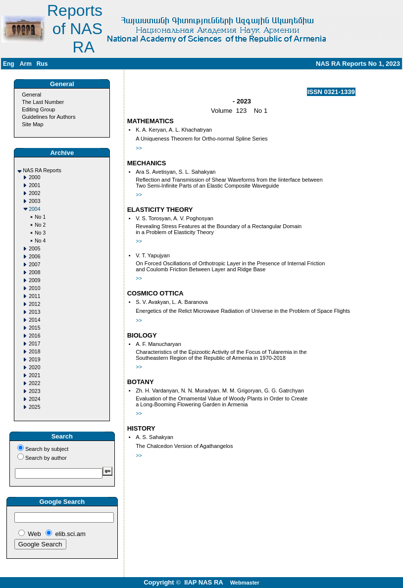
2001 (34, 185)
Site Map (32, 124)
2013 (34, 312)
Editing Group (38, 109)
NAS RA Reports (42, 170)
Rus (42, 63)
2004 (34, 209)
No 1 (40, 217)
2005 (34, 248)
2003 (34, 201)
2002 (34, 193)
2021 (34, 375)
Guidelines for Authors (48, 117)
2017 (34, 343)
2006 (34, 256)
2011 (34, 296)
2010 (34, 288)
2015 (34, 328)
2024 (34, 399)
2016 (34, 336)
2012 (34, 304)
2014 (34, 320)
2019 (34, 359)
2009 (34, 280)
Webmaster (244, 583)
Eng (8, 63)
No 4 (40, 241)
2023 (34, 391)
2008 (34, 272)
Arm (26, 63)
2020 (34, 367)
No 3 (40, 233)
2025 (34, 407)
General (31, 95)
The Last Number (43, 102)
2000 (34, 177)
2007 (34, 264)
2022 (34, 383)
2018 (34, 351)
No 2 (40, 225)
